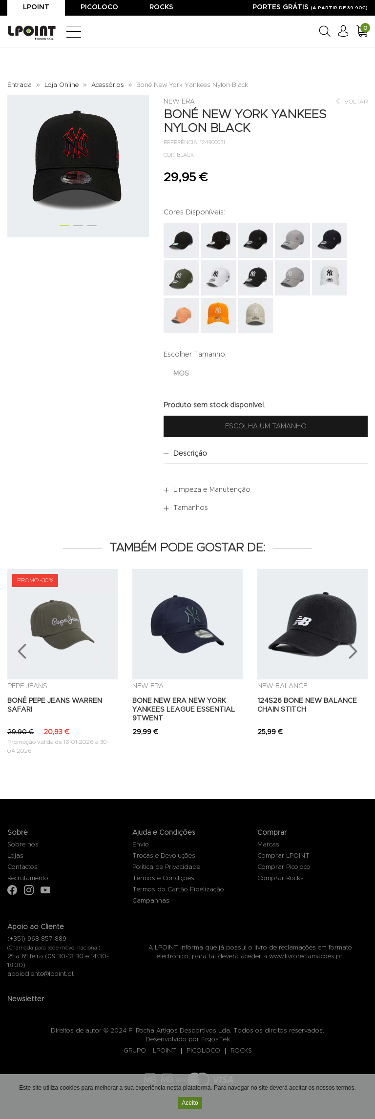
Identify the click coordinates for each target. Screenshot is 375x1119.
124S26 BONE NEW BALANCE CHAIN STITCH (307, 705)
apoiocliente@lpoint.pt (40, 974)
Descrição (190, 453)
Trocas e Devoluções (163, 856)
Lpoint (36, 7)
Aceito (190, 1103)
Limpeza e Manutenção (211, 489)
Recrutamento (27, 878)
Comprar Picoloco (284, 867)
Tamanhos (190, 508)
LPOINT (164, 1051)
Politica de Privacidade (166, 867)
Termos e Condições (163, 878)
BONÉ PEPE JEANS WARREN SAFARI (54, 705)
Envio (140, 845)
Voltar (351, 101)
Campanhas (150, 901)
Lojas (15, 856)
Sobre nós (23, 845)
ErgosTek (215, 1039)
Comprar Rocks (280, 878)
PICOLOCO (203, 1051)
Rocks (161, 7)
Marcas (268, 845)
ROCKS (241, 1051)
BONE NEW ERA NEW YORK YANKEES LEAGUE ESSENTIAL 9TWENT (183, 709)
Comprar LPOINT (283, 856)
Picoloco (99, 7)
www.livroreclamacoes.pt (305, 956)
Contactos (22, 867)
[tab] (266, 453)
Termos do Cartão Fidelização (178, 890)
